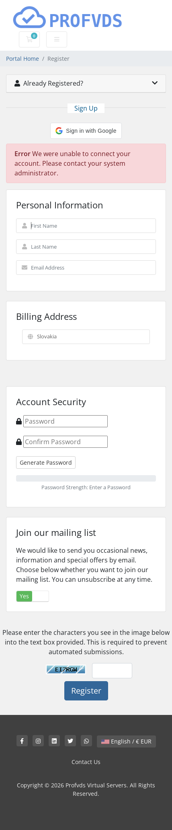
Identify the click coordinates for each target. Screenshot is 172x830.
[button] (85, 131)
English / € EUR (126, 741)
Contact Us (86, 762)
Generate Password (46, 462)
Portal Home (22, 58)
